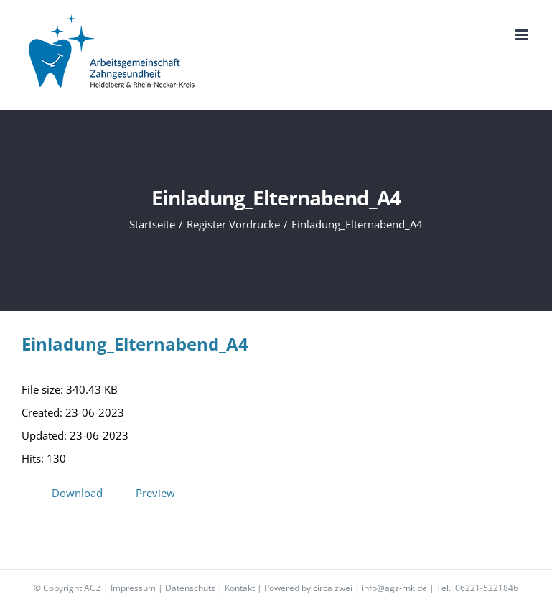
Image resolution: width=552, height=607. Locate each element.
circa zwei (332, 588)
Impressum (133, 588)
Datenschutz (190, 588)
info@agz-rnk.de (394, 588)
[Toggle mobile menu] (522, 34)
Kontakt (240, 588)
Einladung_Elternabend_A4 (135, 344)
